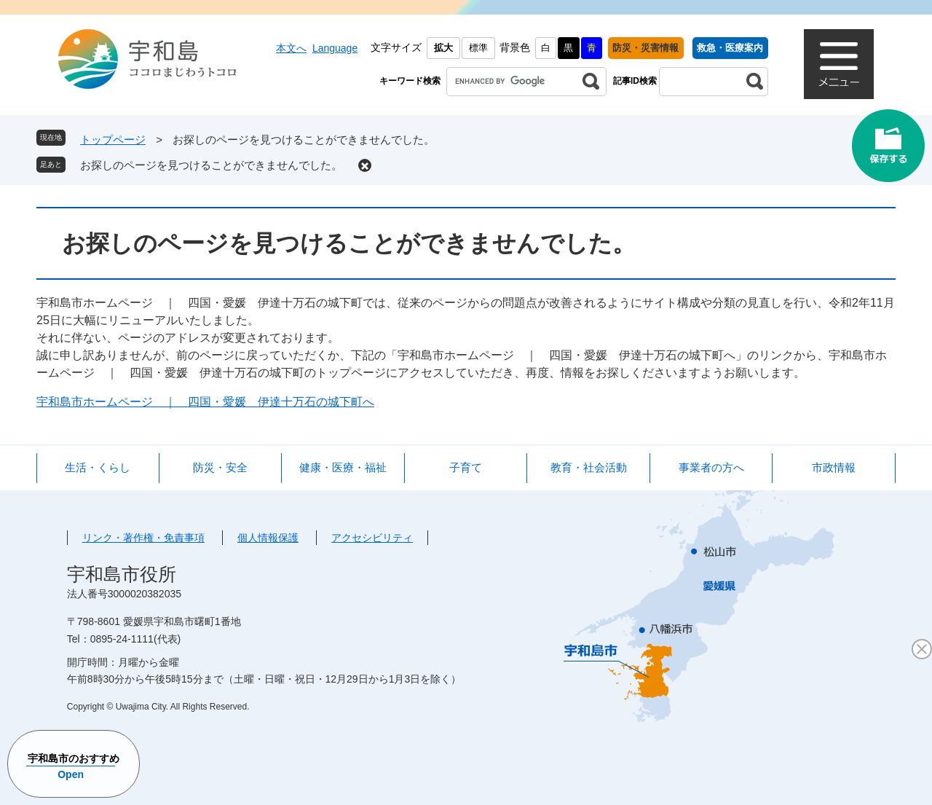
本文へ (291, 48)
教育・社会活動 (588, 467)
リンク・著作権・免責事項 (143, 537)
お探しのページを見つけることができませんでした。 (211, 165)
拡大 (443, 47)
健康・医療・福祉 (343, 467)
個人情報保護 (268, 537)
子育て (465, 467)
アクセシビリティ (372, 537)
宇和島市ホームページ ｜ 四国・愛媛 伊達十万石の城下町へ (205, 402)
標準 (478, 47)
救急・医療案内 (730, 47)
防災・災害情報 (645, 47)
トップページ (113, 139)
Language (335, 48)
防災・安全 (220, 467)
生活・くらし (97, 467)
